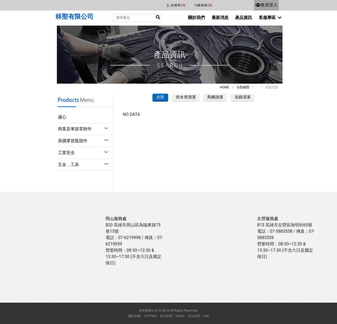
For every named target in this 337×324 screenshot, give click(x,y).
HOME (224, 87)
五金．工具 (68, 164)
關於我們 (196, 17)
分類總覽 (243, 87)
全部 (160, 97)
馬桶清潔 (215, 97)
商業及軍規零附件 (75, 128)
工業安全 (66, 152)
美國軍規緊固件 (72, 140)
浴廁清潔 (242, 97)
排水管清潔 (186, 97)
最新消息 (220, 17)
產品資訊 (243, 17)
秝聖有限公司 (74, 16)
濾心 (62, 117)
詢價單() (178, 5)
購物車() (204, 5)
